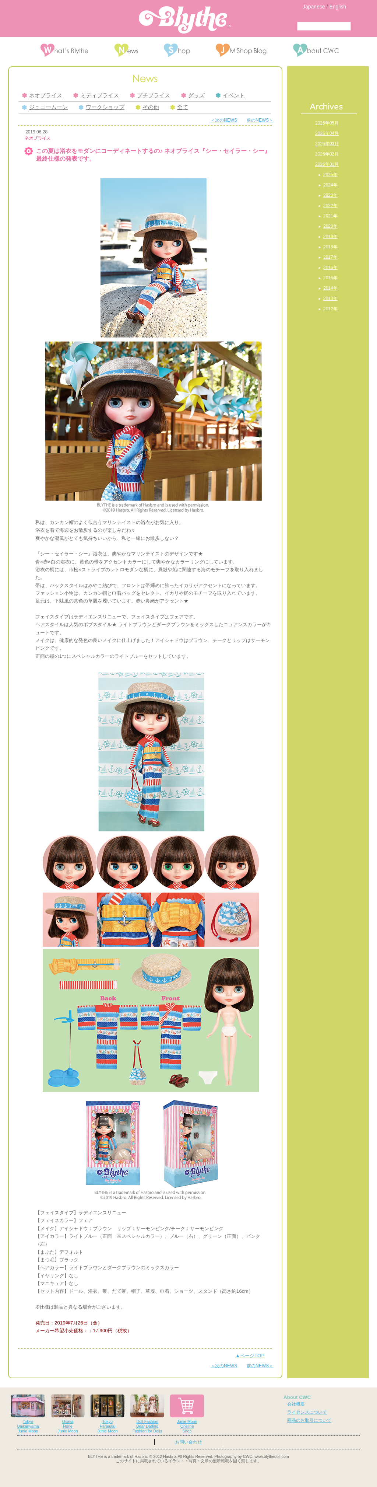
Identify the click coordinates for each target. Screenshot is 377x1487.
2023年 (330, 195)
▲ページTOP (249, 1355)
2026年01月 (327, 164)
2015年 (330, 277)
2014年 (330, 288)
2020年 (330, 226)
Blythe (185, 20)
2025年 (330, 174)
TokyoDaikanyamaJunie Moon (28, 1414)
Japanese (314, 7)
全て (179, 107)
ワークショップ (101, 107)
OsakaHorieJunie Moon (68, 1414)
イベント (230, 95)
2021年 (330, 216)
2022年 (330, 205)
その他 (147, 107)
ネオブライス (42, 95)
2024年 (330, 185)
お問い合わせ (188, 1442)
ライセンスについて (307, 1412)
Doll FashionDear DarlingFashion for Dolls (147, 1414)
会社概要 (296, 1404)
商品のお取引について (309, 1420)
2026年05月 (327, 123)
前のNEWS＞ (260, 120)
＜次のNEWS (224, 120)
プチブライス (150, 95)
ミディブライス (96, 95)
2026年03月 (327, 143)
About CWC (297, 1397)
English (337, 7)
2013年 (330, 298)
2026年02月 (327, 154)
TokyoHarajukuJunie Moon (107, 1414)
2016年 (330, 267)
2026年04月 (327, 133)
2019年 (330, 236)
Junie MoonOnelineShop (187, 1414)
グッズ (193, 95)
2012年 (330, 308)
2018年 (330, 246)
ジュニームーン (45, 107)
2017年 (330, 257)
